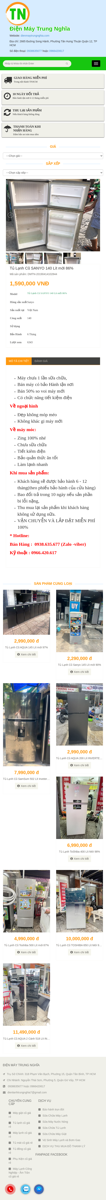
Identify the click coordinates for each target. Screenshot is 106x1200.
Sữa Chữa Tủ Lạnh (52, 1127)
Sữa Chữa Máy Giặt (52, 1133)
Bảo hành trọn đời (51, 1109)
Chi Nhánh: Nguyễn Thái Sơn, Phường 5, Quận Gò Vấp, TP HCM (44, 1080)
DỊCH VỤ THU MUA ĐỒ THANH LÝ (61, 1146)
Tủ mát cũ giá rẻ (21, 1142)
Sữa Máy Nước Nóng (53, 1121)
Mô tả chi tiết (19, 361)
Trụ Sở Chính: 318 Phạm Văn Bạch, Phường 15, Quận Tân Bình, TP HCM (49, 1074)
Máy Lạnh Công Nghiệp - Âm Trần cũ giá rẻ (20, 1172)
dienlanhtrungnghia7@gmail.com (25, 1092)
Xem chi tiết (26, 654)
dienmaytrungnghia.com (35, 35)
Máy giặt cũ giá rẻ (20, 1114)
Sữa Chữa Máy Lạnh (52, 1115)
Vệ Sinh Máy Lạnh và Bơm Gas (59, 1140)
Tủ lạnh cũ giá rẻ (19, 1124)
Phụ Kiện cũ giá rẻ (20, 1160)
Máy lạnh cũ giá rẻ (20, 1134)
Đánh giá (41, 361)
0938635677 (34, 50)
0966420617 (56, 50)
